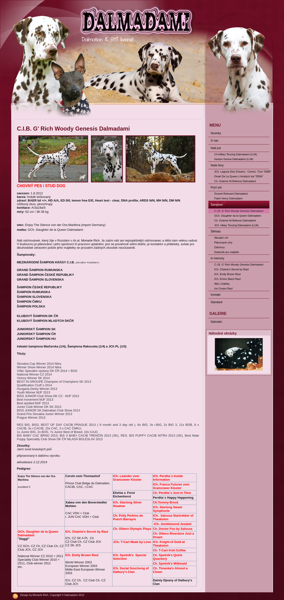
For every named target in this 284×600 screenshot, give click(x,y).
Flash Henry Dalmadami (228, 198)
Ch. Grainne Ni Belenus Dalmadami (235, 181)
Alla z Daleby (222, 283)
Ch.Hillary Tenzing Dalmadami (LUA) (235, 154)
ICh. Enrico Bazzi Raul (227, 278)
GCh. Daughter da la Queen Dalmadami (237, 215)
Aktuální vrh (221, 237)
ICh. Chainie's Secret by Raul (231, 269)
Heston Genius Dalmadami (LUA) (233, 159)
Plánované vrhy (223, 242)
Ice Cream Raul (223, 288)
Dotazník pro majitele (226, 252)
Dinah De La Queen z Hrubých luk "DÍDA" (238, 176)
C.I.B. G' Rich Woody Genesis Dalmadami (238, 210)
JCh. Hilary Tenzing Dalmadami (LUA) (236, 225)
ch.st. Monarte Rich (86, 240)
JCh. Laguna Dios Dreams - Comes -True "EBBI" (241, 171)
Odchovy (219, 247)
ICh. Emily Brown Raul (227, 274)
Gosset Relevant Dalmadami (231, 193)
